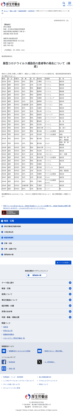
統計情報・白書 (36, 305)
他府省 (5, 327)
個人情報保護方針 (45, 377)
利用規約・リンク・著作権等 (13, 377)
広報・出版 (8, 243)
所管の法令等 (36, 311)
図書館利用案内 (8, 334)
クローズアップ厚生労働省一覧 (14, 338)
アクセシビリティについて (48, 381)
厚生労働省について (36, 300)
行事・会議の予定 (10, 249)
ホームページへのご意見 (11, 388)
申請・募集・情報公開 (36, 317)
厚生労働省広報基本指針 (12, 226)
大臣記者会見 (8, 232)
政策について (36, 294)
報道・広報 (36, 288)
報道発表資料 (8, 238)
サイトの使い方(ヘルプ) (11, 384)
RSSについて (43, 384)
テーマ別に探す (36, 282)
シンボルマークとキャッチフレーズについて (18, 381)
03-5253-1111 (37, 407)
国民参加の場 (8, 254)
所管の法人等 (7, 331)
